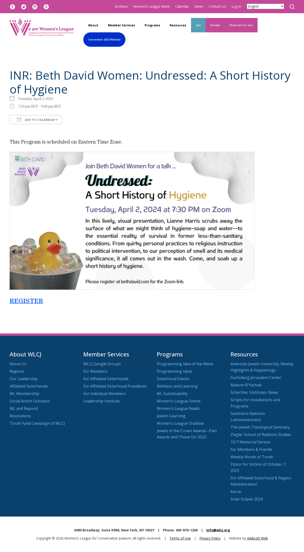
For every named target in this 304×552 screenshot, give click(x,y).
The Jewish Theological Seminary (260, 427)
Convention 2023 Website (104, 39)
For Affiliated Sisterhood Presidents (115, 386)
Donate (215, 25)
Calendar (182, 6)
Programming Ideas (174, 371)
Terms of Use (180, 538)
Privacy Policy (209, 538)
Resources (178, 25)
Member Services (121, 25)
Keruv (236, 491)
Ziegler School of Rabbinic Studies (261, 434)
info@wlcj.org (218, 530)
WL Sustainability (172, 393)
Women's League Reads (178, 408)
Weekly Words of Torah (252, 456)
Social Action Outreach (30, 401)
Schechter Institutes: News (254, 392)
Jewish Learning (171, 415)
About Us (18, 363)
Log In (236, 6)
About (93, 25)
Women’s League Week (151, 6)
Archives (121, 6)
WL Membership (24, 393)
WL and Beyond (24, 408)
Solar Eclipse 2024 (247, 499)
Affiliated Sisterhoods (29, 386)
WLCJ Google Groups (102, 363)
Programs (152, 25)
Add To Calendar (36, 119)
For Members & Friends (251, 449)
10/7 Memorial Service (250, 442)
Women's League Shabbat (180, 423)
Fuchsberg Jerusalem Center (256, 377)
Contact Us (217, 6)
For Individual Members (104, 393)
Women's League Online (179, 401)
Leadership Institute (101, 401)
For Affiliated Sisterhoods (106, 378)
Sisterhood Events (173, 378)
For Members (95, 371)
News (198, 6)
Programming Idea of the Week (185, 363)
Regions (17, 371)
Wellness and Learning (177, 386)
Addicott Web (257, 538)
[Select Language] (265, 6)
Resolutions (20, 415)
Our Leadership (24, 378)
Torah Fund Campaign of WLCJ (37, 423)
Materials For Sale (241, 25)
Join (198, 25)
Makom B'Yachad (246, 385)
